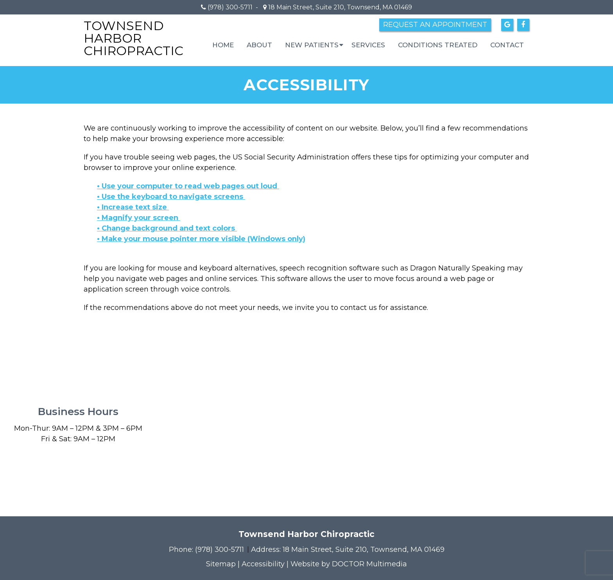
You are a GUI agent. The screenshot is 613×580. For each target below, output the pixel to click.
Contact (507, 45)
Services (368, 45)
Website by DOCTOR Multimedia (348, 564)
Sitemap (221, 564)
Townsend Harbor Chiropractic (133, 38)
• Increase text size (133, 207)
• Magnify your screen (138, 217)
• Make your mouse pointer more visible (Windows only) (201, 239)
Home (223, 45)
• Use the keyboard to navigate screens (171, 196)
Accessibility (263, 564)
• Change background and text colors (167, 228)
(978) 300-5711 (230, 7)
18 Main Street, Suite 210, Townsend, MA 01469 (339, 7)
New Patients (312, 45)
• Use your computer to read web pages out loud (188, 186)
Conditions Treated (437, 45)
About (259, 45)
